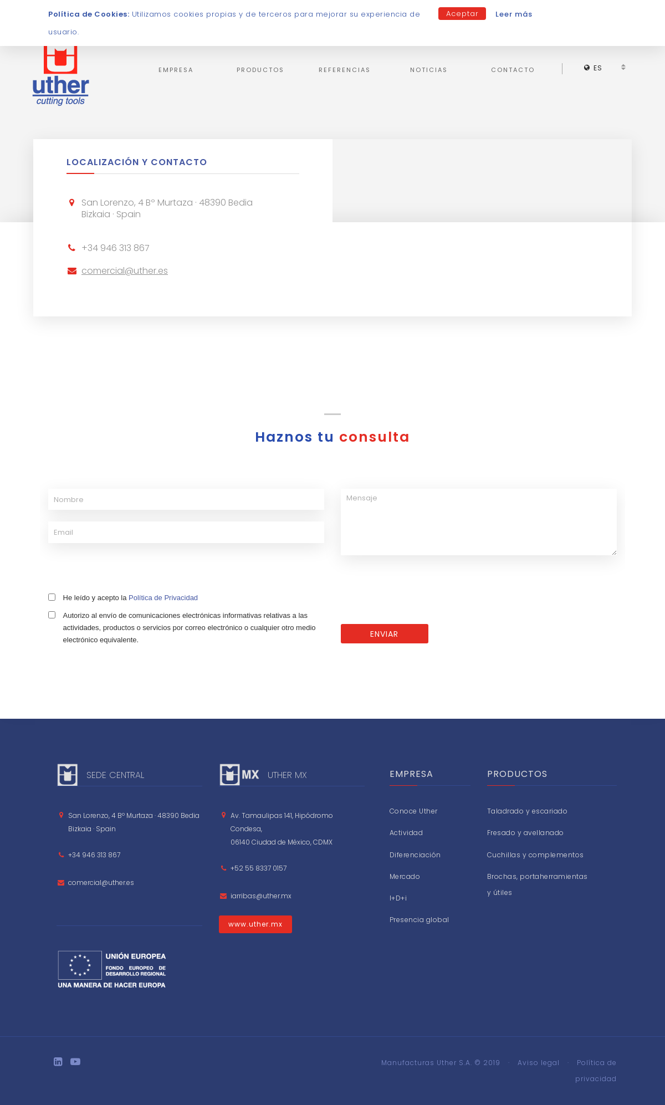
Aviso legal (539, 1062)
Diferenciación (415, 855)
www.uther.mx (255, 924)
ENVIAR (384, 634)
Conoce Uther (414, 811)
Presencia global (419, 919)
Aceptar (462, 13)
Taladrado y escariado (527, 811)
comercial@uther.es (124, 270)
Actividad (406, 832)
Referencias (345, 69)
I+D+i (398, 898)
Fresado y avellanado (525, 832)
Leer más (514, 14)
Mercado (405, 876)
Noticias (429, 69)
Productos (260, 69)
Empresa (175, 69)
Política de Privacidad (163, 598)
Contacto (513, 69)
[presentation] (425, 591)
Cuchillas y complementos (535, 855)
